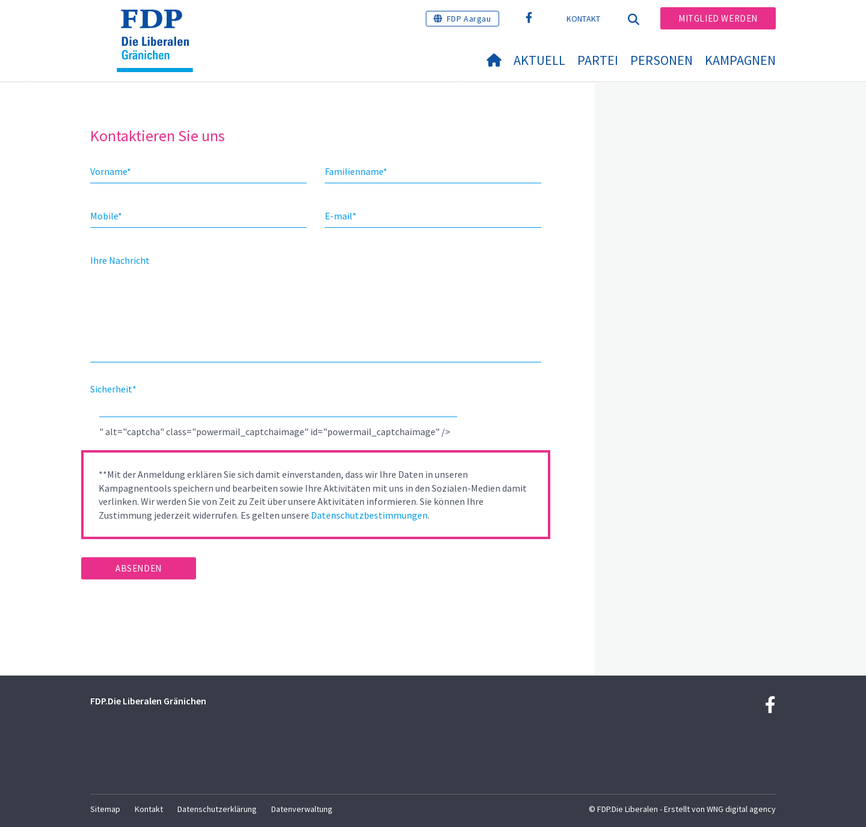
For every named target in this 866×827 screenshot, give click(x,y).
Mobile (106, 216)
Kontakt (584, 18)
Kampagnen (740, 60)
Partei (597, 60)
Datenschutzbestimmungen (369, 515)
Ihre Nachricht (120, 260)
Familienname (356, 171)
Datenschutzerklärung (217, 809)
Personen (661, 60)
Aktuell (539, 60)
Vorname (110, 171)
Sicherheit (113, 389)
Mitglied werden (718, 18)
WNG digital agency (741, 809)
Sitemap (105, 809)
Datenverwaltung (302, 809)
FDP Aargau (469, 18)
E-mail (341, 216)
